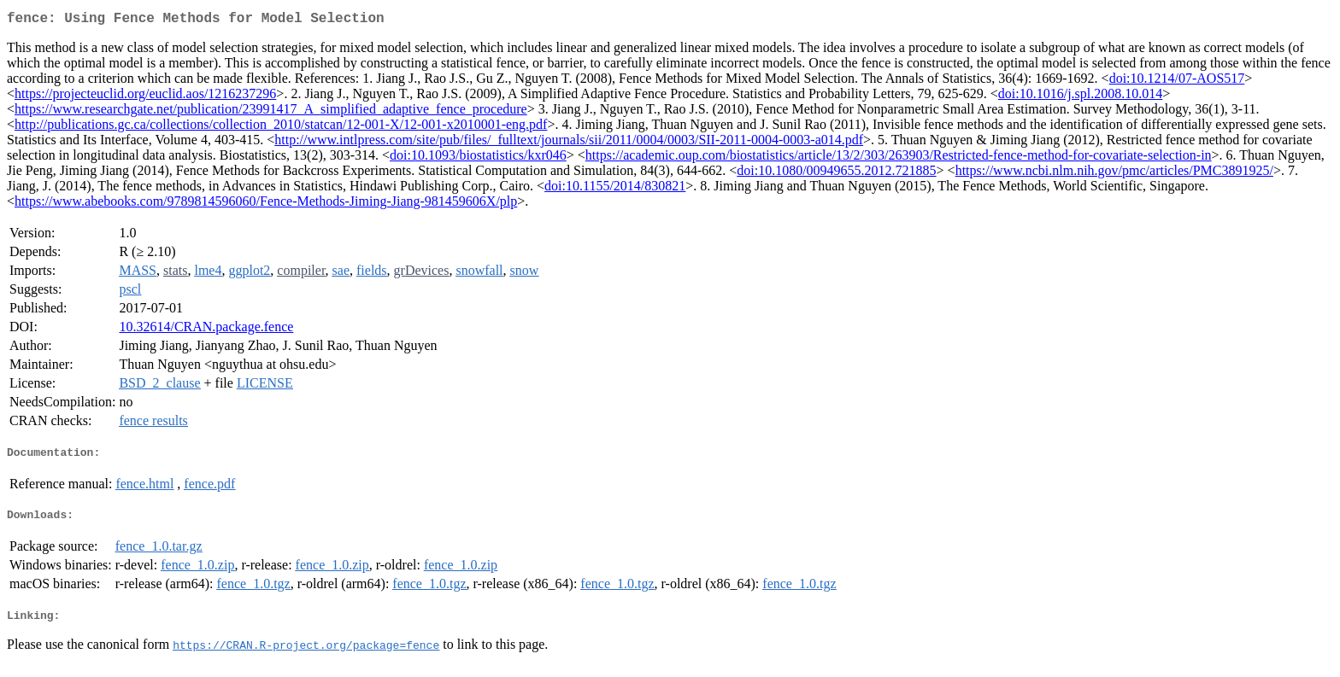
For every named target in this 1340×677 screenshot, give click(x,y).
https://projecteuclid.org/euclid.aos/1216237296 (145, 97)
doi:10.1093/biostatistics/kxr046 (478, 158)
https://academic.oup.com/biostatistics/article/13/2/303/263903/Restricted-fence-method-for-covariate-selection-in (898, 158)
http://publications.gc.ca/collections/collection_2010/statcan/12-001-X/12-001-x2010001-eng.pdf (281, 127)
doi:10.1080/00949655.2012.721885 (836, 173)
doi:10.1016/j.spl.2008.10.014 (1080, 97)
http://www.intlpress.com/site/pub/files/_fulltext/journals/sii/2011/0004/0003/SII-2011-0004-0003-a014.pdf (568, 143)
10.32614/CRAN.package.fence (206, 330)
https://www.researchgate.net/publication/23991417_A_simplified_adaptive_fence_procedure (271, 112)
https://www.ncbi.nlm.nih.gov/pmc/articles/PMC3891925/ (1114, 173)
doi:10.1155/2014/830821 (614, 189)
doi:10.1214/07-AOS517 (1177, 81)
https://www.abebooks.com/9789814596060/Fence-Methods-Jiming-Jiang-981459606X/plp (266, 204)
